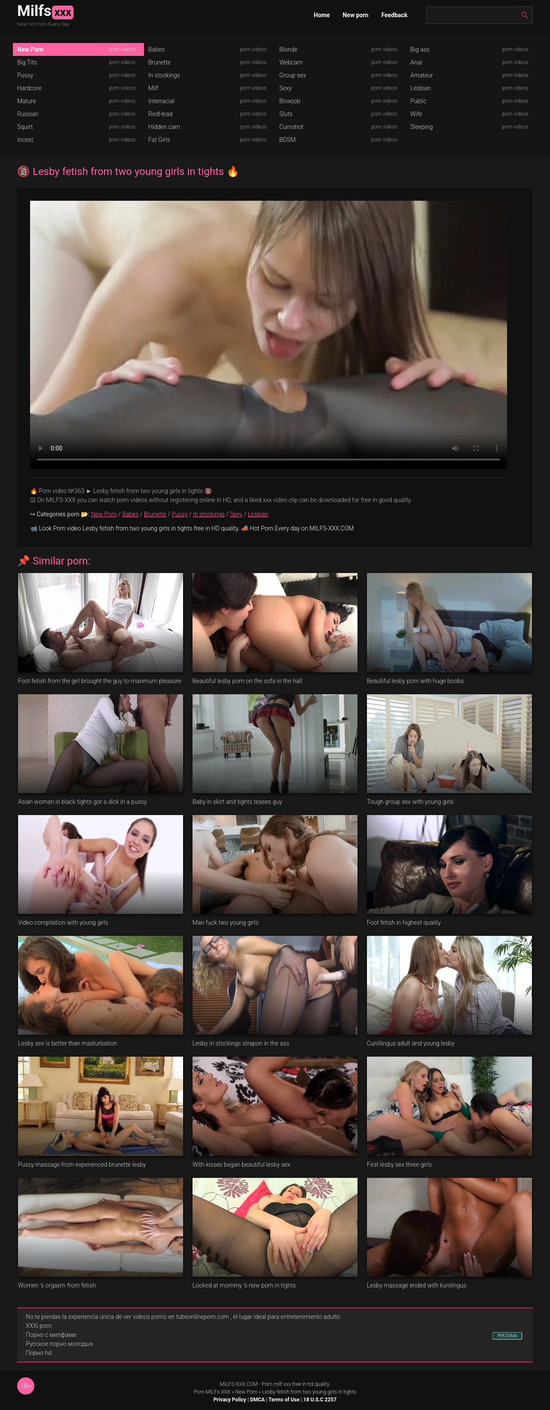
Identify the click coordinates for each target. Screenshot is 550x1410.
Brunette (159, 62)
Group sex (292, 75)
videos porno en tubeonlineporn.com (181, 1316)
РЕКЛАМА (507, 1335)
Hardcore (29, 88)
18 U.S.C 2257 (319, 1400)
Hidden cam (164, 126)
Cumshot (291, 126)
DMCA (257, 1400)
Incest (25, 139)
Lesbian (420, 88)
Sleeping (421, 126)
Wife (416, 113)
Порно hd (39, 1352)
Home (322, 15)
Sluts (286, 113)
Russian (27, 113)
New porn (355, 15)
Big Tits (27, 62)
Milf (153, 88)
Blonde (288, 49)
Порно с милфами (51, 1334)
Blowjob (289, 101)
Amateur (421, 75)
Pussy (25, 75)
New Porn (30, 49)
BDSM (287, 139)
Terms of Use (284, 1400)
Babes (156, 49)
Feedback (394, 15)
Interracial (161, 101)
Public (418, 101)
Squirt (25, 126)
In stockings (164, 75)
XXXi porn (39, 1325)
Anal (416, 62)
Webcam (290, 62)
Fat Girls (159, 139)
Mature (26, 101)
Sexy (285, 88)
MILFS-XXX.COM (238, 1384)
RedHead (160, 113)
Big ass (420, 49)
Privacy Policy (230, 1400)
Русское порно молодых (59, 1343)
